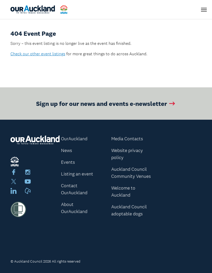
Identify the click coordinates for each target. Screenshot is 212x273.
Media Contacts (127, 139)
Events (68, 162)
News (66, 150)
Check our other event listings (37, 54)
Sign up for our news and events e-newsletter (106, 103)
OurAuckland (74, 139)
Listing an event (77, 174)
